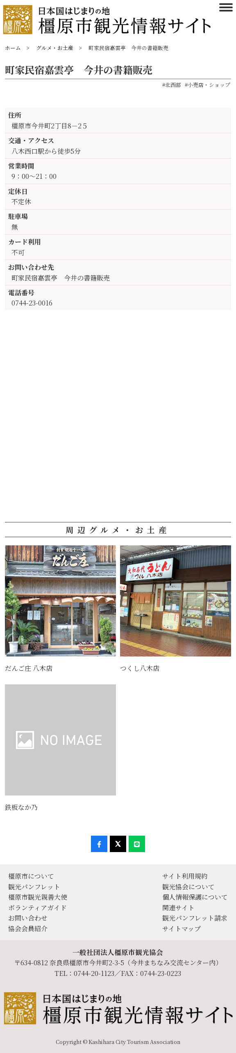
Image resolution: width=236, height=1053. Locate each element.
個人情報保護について (195, 897)
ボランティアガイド (37, 907)
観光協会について (188, 886)
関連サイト (178, 907)
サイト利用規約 (185, 876)
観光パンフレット (34, 886)
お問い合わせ (28, 918)
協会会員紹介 (28, 928)
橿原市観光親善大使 (37, 897)
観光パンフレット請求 (194, 918)
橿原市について (31, 876)
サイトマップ (181, 928)
